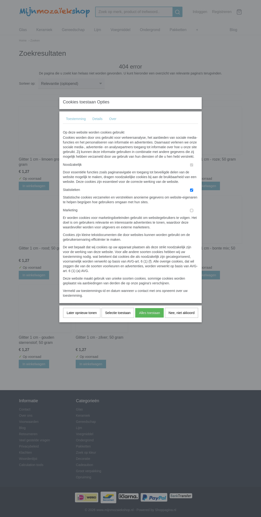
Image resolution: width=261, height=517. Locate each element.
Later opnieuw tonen (82, 322)
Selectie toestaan (117, 322)
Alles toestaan (149, 322)
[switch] (191, 174)
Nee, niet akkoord (181, 322)
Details (97, 128)
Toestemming (76, 128)
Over (112, 128)
